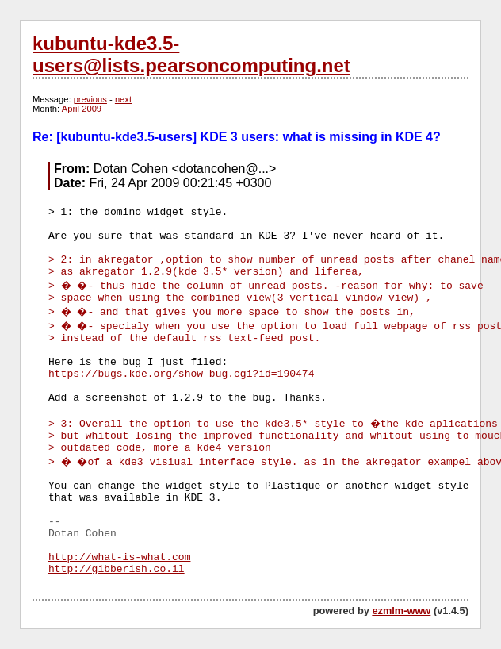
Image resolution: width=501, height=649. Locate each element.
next (123, 99)
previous (90, 99)
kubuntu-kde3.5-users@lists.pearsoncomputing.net (191, 54)
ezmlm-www (401, 610)
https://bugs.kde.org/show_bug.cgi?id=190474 (181, 374)
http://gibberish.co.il (116, 569)
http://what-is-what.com (119, 557)
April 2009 (81, 108)
